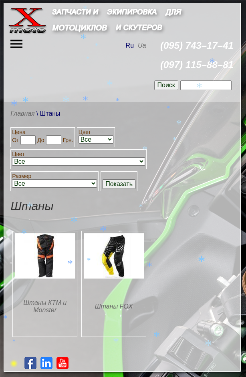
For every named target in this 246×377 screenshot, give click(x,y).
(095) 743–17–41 (197, 45)
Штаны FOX (114, 306)
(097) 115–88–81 (197, 64)
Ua (142, 45)
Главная (22, 113)
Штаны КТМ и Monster (45, 306)
